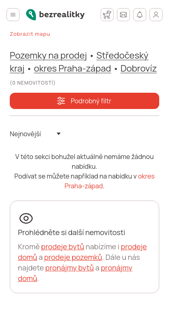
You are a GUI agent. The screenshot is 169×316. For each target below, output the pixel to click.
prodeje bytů (62, 246)
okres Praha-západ (72, 68)
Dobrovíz (139, 68)
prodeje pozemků (73, 257)
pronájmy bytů (69, 267)
